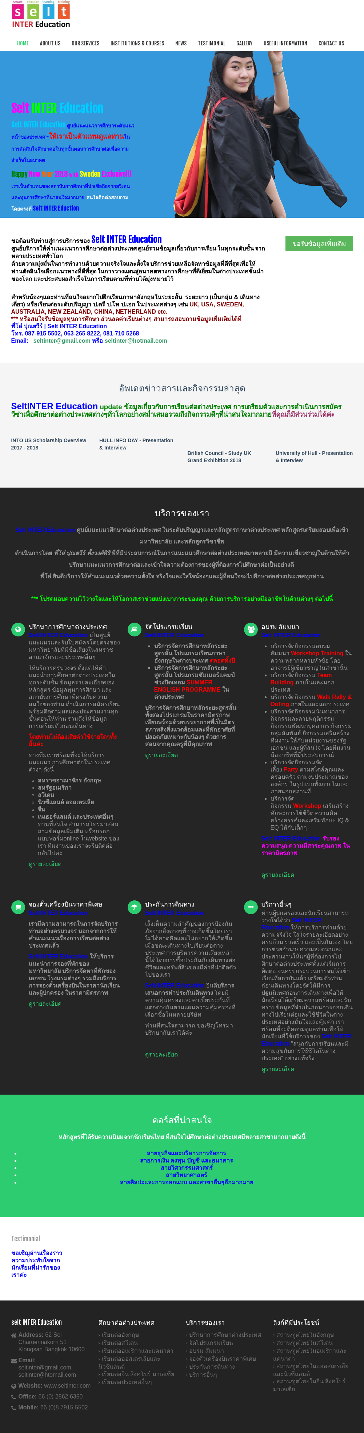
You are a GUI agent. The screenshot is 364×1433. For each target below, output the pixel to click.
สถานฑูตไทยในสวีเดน (304, 1343)
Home (23, 43)
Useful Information (285, 43)
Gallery (244, 43)
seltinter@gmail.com (62, 341)
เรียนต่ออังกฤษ (120, 1335)
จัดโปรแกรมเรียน (211, 1343)
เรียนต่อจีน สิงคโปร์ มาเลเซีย (138, 1374)
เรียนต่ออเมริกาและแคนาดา (137, 1351)
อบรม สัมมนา (206, 1351)
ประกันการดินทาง (212, 1367)
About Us (50, 43)
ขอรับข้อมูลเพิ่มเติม (319, 243)
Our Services (85, 43)
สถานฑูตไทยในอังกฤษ (305, 1335)
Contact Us (331, 43)
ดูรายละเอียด (45, 864)
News (181, 43)
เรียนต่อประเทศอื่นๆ (127, 1382)
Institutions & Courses (137, 43)
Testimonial (211, 43)
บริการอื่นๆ (203, 1375)
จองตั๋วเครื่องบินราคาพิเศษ (222, 1359)
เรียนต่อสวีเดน (120, 1343)
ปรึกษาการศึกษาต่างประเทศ (225, 1335)
